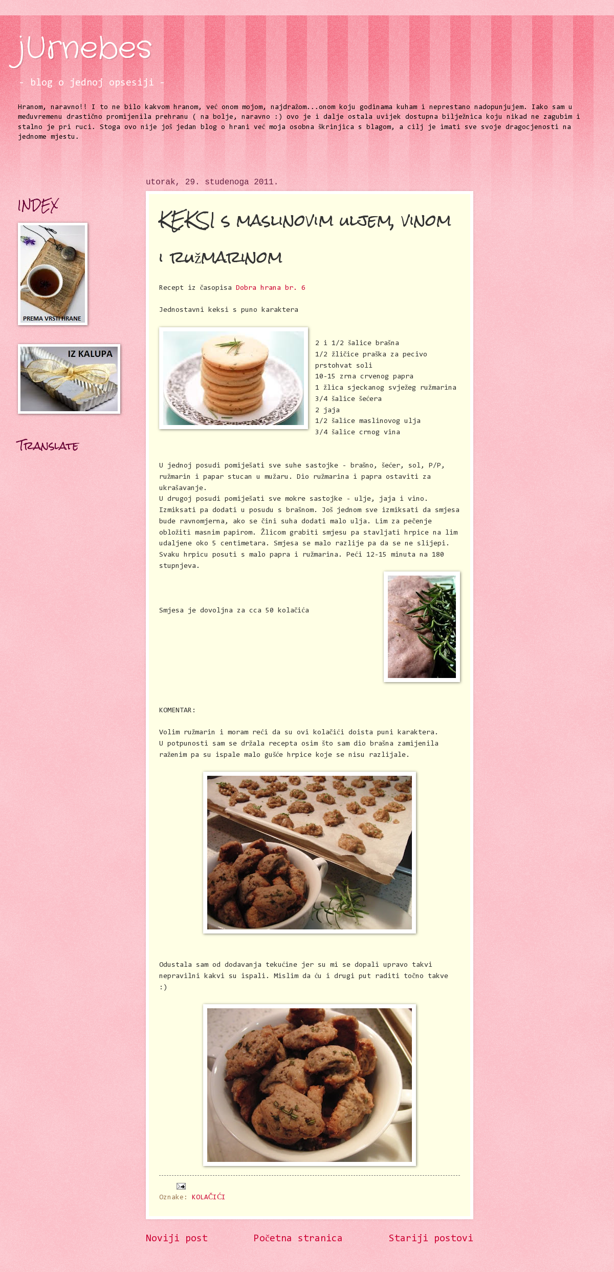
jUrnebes (85, 49)
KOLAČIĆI (209, 1197)
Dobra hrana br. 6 (270, 288)
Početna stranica (298, 1239)
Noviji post (177, 1239)
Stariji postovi (431, 1239)
